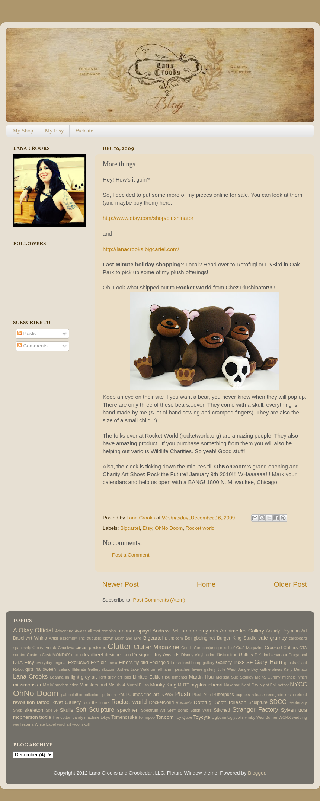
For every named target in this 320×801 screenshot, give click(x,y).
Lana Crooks (30, 676)
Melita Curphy (267, 677)
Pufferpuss (223, 694)
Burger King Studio (236, 638)
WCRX (285, 717)
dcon (76, 654)
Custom (34, 655)
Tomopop (146, 717)
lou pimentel (176, 677)
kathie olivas (271, 669)
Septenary (298, 702)
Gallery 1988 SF (234, 662)
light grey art (84, 677)
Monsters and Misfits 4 (102, 685)
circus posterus (91, 647)
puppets (243, 694)
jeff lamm (165, 669)
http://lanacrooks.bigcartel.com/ (141, 249)
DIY (258, 655)
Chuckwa (66, 647)
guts (29, 669)
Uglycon (219, 717)
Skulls (66, 710)
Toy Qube (183, 717)
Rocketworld (161, 702)
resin (289, 694)
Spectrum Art (153, 710)
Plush (182, 694)
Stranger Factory (255, 709)
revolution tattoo (31, 702)
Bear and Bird (128, 638)
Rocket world (200, 528)
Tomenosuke (124, 717)
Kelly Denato (295, 669)
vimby (250, 717)
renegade (275, 694)
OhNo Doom (169, 528)
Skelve (52, 710)
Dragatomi (297, 655)
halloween (45, 669)
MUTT (183, 685)
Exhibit (98, 662)
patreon (109, 694)
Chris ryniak (44, 647)
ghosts (290, 662)
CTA (303, 647)
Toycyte (201, 717)
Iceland (64, 669)
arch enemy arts (199, 631)
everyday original (51, 662)
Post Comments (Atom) (159, 600)
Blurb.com (174, 638)
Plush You (201, 694)
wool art (64, 724)
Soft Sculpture (95, 709)
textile (45, 717)
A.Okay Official (33, 630)
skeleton (34, 710)
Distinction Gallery (235, 654)
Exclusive (78, 662)
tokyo (105, 717)
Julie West (226, 669)
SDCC (278, 701)
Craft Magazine (250, 647)
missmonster (27, 685)
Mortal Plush (138, 685)
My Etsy (54, 131)
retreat (301, 694)
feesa (112, 662)
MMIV (48, 685)
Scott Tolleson (230, 702)
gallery (209, 662)
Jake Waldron (142, 669)
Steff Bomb (177, 710)
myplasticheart (206, 685)
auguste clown (100, 638)
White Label (45, 724)
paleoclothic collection (80, 694)
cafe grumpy (272, 638)
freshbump (191, 662)
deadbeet (92, 654)
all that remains (102, 631)
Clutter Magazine (156, 647)
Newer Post (120, 584)
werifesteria (23, 724)
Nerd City (249, 685)
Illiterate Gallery (86, 669)
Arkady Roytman (283, 631)
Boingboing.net (200, 638)
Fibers (126, 662)
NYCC (298, 684)
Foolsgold (159, 662)
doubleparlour (275, 655)
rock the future (96, 702)
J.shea (123, 669)
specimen (128, 710)
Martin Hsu (201, 677)
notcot (283, 685)
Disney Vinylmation (198, 655)
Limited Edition (148, 677)
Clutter (119, 646)
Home (206, 584)
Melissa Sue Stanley (234, 677)
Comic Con (191, 647)
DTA (18, 662)
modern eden (67, 685)
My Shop (23, 131)
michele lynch (294, 677)
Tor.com (164, 717)
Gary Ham (268, 662)
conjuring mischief (218, 647)
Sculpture (258, 702)
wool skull (81, 724)
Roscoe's (184, 702)
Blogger (256, 773)
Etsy (147, 528)
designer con (118, 654)
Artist (53, 638)
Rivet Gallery (66, 702)
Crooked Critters (281, 647)
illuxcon (108, 669)
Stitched (222, 710)
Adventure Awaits (70, 631)
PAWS (166, 694)
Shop (17, 710)
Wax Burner (267, 717)
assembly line (72, 638)
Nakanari (232, 685)
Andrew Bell (166, 631)
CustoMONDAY (56, 655)
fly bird (141, 662)
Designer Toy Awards (155, 654)
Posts (26, 333)
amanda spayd (134, 631)
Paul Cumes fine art (138, 694)
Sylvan (288, 710)
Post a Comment (131, 555)
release (258, 694)
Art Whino (36, 638)
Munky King (163, 685)
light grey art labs (115, 677)
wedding (299, 717)
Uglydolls (235, 717)
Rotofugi (203, 702)
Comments (32, 346)
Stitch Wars (200, 710)
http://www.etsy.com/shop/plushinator (148, 218)
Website (84, 131)
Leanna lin (59, 677)
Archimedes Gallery (242, 631)
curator (19, 655)
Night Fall (267, 685)
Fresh (176, 662)
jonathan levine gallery (195, 669)
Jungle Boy (248, 669)
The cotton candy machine (76, 717)
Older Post (290, 584)
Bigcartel (130, 528)
